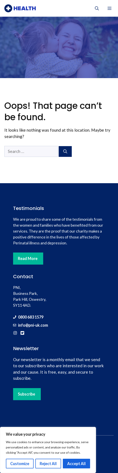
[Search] (65, 151)
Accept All (76, 463)
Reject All (48, 463)
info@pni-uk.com (33, 325)
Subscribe (26, 394)
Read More (28, 258)
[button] (97, 8)
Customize (19, 463)
